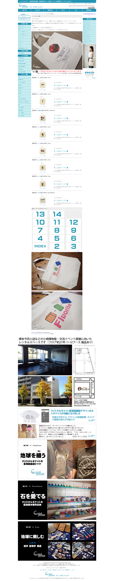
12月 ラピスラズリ (87, 41)
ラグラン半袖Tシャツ (22, 31)
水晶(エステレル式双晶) (23, 101)
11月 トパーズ (86, 39)
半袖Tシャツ (21, 26)
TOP (93, 3)
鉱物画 (19, 85)
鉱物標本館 (88, 10)
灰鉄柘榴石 (20, 110)
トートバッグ (21, 37)
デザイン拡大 (43, 89)
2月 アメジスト (86, 22)
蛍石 (19, 104)
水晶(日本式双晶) (22, 99)
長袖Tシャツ (21, 28)
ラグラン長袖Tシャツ (22, 34)
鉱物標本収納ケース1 (22, 48)
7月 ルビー (85, 32)
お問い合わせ (88, 3)
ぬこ (19, 76)
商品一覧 (24, 10)
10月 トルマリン (86, 37)
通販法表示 (50, 10)
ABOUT (63, 10)
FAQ (76, 10)
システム (73, 88)
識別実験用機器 (21, 66)
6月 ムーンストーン (87, 30)
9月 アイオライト (87, 35)
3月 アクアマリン (87, 24)
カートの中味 (72, 3)
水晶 (19, 96)
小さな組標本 (21, 53)
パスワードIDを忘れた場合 (24, 21)
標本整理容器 (21, 60)
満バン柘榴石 (21, 115)
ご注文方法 (37, 10)
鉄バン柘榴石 (21, 107)
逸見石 (19, 93)
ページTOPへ (77, 251)
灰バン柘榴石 (21, 112)
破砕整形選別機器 (22, 63)
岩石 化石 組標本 (21, 71)
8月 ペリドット (86, 33)
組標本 (39, 110)
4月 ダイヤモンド (87, 26)
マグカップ (20, 42)
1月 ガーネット (86, 21)
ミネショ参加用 (21, 82)
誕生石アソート (86, 42)
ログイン (24, 16)
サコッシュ (20, 40)
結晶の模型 (20, 69)
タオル (19, 45)
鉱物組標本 (20, 79)
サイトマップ (80, 3)
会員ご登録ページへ (24, 19)
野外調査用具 (21, 58)
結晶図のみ (20, 87)
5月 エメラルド (86, 28)
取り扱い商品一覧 (39, 13)
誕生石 (19, 90)
